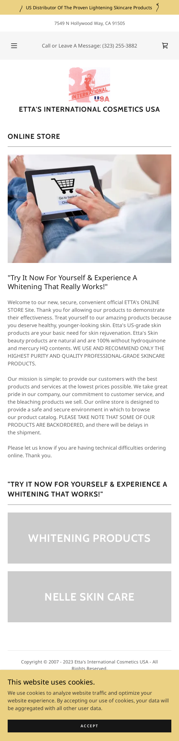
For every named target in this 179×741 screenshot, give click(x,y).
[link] (165, 45)
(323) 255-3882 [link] (119, 45)
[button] (15, 45)
